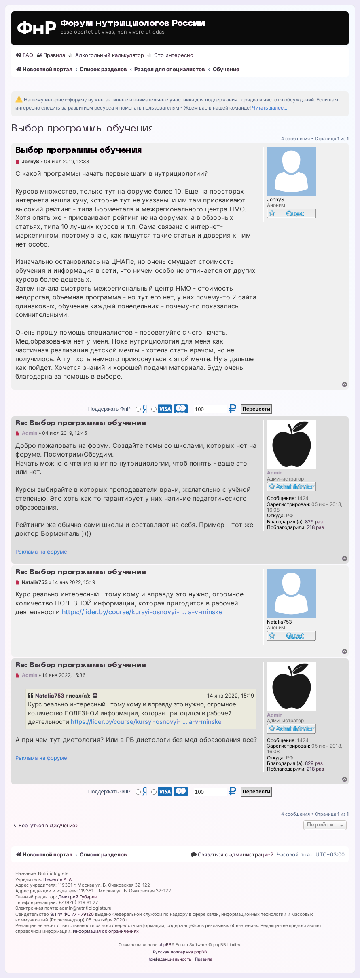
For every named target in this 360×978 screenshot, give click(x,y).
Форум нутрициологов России (132, 23)
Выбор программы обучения (82, 129)
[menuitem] (24, 55)
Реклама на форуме (41, 551)
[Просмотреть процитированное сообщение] (95, 695)
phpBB (165, 944)
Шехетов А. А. (58, 879)
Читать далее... (269, 108)
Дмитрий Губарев (77, 897)
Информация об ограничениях (106, 931)
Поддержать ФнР (109, 409)
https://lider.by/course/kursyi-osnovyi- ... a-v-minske (142, 612)
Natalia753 (49, 695)
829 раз (314, 522)
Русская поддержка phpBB (180, 951)
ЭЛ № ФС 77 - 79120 (72, 914)
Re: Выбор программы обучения (80, 423)
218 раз (315, 527)
